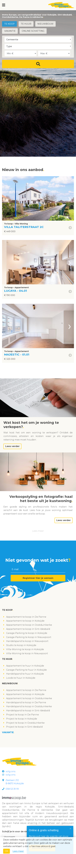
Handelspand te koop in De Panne (26, 702)
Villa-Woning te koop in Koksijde (25, 649)
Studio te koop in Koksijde (21, 645)
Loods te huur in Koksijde (20, 678)
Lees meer (38, 531)
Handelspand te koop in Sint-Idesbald (28, 710)
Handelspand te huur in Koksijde (25, 673)
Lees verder (12, 446)
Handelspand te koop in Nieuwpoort (27, 641)
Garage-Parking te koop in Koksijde (26, 633)
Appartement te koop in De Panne (26, 617)
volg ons (8, 771)
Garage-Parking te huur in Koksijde (26, 670)
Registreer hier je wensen (38, 578)
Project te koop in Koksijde (21, 718)
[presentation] (69, 198)
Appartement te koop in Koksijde (25, 621)
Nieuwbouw (45, 24)
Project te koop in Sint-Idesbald (24, 726)
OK (6, 851)
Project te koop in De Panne (22, 714)
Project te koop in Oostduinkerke (25, 723)
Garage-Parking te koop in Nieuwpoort (28, 637)
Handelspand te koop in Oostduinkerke (29, 706)
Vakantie (10, 31)
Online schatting (33, 31)
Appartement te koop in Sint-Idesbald (28, 629)
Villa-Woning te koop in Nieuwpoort (27, 653)
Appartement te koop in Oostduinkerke (29, 625)
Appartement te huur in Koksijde (25, 665)
